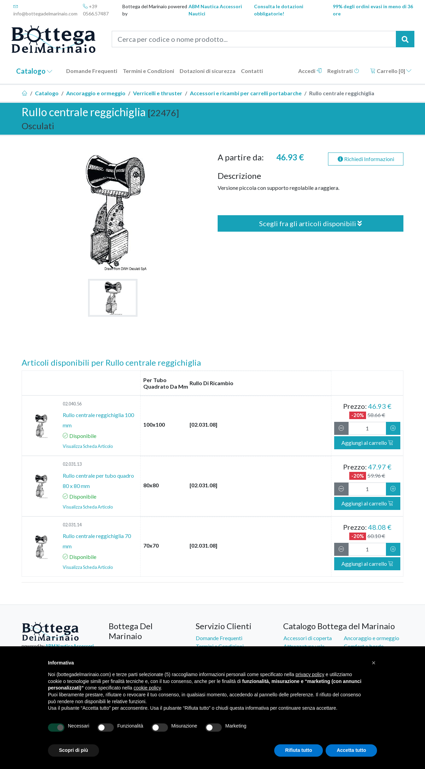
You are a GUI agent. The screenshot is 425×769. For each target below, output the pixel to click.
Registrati (343, 71)
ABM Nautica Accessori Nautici (215, 9)
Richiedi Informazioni (366, 159)
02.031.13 (72, 464)
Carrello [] (391, 71)
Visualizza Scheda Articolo (88, 446)
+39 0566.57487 (96, 9)
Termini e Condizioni (148, 71)
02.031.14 (72, 524)
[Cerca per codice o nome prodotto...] (254, 39)
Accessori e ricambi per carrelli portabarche (246, 93)
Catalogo (34, 71)
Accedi (310, 71)
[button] (373, 662)
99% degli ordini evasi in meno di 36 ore (373, 9)
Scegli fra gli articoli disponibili (310, 223)
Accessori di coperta (307, 638)
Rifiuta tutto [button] (298, 750)
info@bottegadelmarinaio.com (45, 10)
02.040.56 (72, 403)
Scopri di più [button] (73, 750)
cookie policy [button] (147, 688)
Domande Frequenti (91, 71)
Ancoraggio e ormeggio (95, 93)
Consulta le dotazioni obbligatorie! (278, 9)
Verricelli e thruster (157, 93)
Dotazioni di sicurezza (207, 71)
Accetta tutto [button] (351, 750)
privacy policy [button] (309, 674)
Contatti (252, 71)
